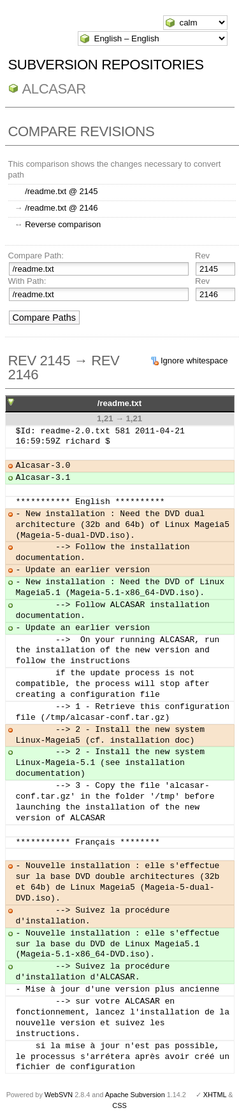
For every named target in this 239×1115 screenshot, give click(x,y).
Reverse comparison (63, 224)
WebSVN (59, 1094)
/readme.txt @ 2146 (61, 208)
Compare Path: (36, 255)
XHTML (214, 1094)
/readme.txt (119, 403)
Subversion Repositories (106, 65)
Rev (202, 255)
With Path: (27, 281)
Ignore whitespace (194, 360)
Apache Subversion (135, 1094)
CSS (119, 1105)
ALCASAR (54, 89)
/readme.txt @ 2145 (61, 191)
